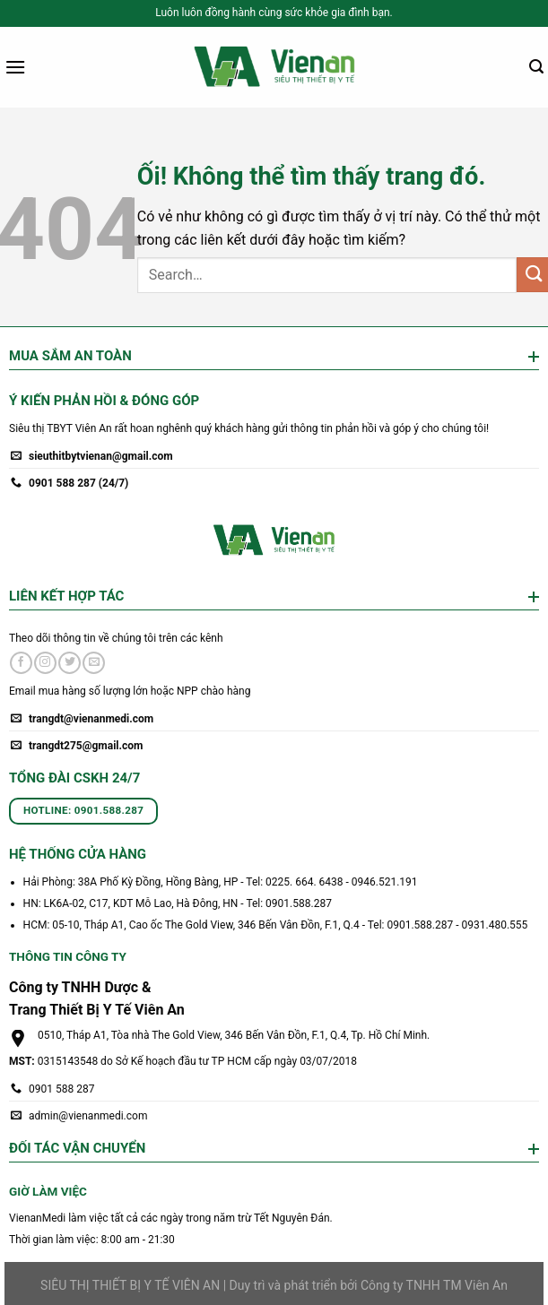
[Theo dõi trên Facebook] (21, 663)
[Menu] (15, 67)
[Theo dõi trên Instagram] (45, 663)
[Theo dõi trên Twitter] (69, 663)
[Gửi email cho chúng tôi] (94, 663)
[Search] (536, 66)
